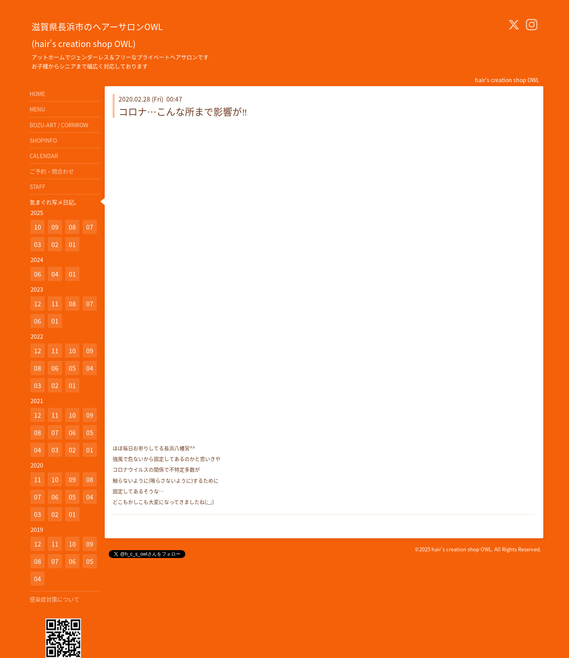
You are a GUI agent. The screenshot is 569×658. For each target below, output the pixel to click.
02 (54, 244)
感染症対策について (54, 599)
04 (54, 274)
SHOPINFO (43, 140)
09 (54, 227)
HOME (37, 94)
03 (37, 244)
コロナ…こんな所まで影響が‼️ (183, 111)
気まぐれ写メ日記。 (54, 202)
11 (54, 303)
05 (72, 368)
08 (72, 227)
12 (37, 303)
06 (37, 274)
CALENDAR (44, 156)
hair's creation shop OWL (461, 549)
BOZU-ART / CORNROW (59, 125)
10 (37, 227)
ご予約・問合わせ (52, 171)
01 (72, 244)
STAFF (37, 186)
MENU (37, 109)
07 (89, 227)
